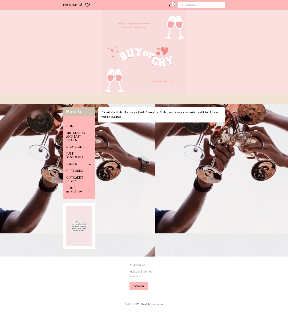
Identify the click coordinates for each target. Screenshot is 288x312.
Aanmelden (138, 286)
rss (162, 304)
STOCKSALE (75, 147)
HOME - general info (79, 190)
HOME (71, 126)
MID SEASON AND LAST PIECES (75, 136)
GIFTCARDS (74, 171)
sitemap (155, 304)
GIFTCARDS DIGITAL (74, 179)
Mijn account (73, 5)
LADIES (79, 164)
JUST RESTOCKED (75, 155)
